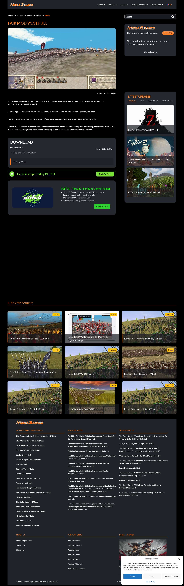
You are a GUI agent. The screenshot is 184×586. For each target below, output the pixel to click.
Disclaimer (20, 550)
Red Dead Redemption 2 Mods (28, 488)
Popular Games (74, 540)
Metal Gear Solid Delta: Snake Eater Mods (33, 492)
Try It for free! (105, 174)
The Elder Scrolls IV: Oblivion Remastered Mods (36, 436)
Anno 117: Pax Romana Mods (28, 506)
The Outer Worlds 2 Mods (27, 502)
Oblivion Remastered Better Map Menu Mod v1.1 (88, 451)
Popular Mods (73, 550)
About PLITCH (102, 206)
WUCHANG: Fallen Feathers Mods (30, 445)
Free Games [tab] (167, 101)
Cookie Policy (151, 582)
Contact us (20, 545)
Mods (47, 15)
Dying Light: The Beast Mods (28, 450)
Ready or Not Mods (24, 483)
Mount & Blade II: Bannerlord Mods (30, 511)
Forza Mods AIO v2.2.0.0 (129, 468)
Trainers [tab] (132, 101)
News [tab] (142, 101)
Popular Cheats (74, 554)
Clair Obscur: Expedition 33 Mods (30, 441)
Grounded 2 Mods (23, 473)
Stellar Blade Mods (24, 455)
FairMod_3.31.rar (19, 162)
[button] (179, 559)
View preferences (171, 576)
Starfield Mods (22, 464)
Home (10, 15)
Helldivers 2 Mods (23, 497)
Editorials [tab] (153, 101)
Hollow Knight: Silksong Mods (28, 459)
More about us (150, 52)
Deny (152, 576)
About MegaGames (24, 540)
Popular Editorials (75, 564)
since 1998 (168, 33)
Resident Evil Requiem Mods (28, 525)
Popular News (73, 559)
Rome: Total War (34, 15)
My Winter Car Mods (25, 516)
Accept (132, 576)
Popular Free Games (76, 569)
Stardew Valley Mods (25, 469)
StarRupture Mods (23, 520)
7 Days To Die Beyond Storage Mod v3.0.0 (136, 443)
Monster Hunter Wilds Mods (28, 478)
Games (20, 15)
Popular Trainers (75, 545)
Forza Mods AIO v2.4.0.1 (129, 480)
